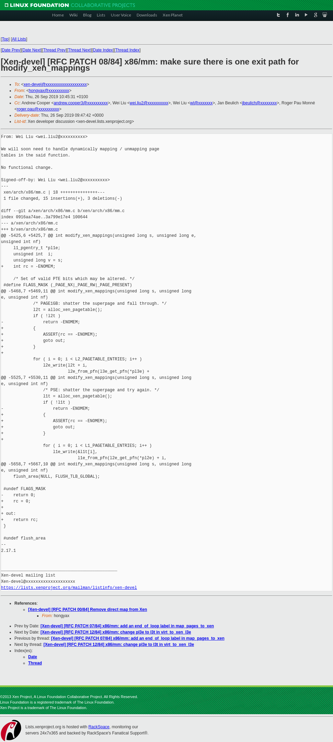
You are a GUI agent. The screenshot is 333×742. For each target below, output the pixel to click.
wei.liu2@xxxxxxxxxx (149, 103)
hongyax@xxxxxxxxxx (49, 90)
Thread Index (127, 50)
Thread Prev (54, 50)
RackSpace (98, 726)
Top (5, 39)
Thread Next (79, 50)
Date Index (103, 50)
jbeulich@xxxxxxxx (259, 103)
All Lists (19, 39)
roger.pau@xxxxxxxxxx (38, 109)
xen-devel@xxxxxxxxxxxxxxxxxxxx (55, 84)
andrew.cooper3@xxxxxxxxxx (81, 103)
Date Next (31, 50)
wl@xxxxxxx (201, 103)
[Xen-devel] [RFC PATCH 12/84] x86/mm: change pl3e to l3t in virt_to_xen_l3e (116, 632)
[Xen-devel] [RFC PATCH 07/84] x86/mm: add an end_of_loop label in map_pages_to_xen (127, 626)
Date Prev (11, 50)
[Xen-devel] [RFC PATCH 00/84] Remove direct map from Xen (87, 609)
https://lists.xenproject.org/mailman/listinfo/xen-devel (69, 588)
